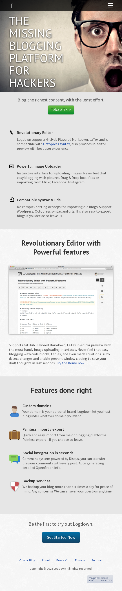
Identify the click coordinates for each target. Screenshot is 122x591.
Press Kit (62, 560)
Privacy (80, 560)
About (46, 560)
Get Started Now (61, 537)
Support (96, 560)
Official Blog (27, 560)
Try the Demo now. (70, 363)
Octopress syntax (56, 144)
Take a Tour (61, 109)
